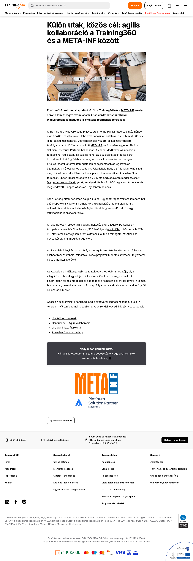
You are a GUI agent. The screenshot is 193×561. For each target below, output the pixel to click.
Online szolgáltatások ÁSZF (164, 475)
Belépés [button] (135, 5)
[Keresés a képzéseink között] (69, 5)
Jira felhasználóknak (64, 318)
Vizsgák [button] (112, 13)
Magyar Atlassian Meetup (62, 182)
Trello (126, 276)
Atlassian (136, 250)
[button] (169, 5)
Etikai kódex (108, 469)
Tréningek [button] (97, 13)
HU (177, 5)
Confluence (106, 276)
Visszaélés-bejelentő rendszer (118, 482)
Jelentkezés (156, 462)
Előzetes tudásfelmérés (65, 482)
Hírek (7, 462)
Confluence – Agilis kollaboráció (71, 323)
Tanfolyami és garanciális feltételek (169, 469)
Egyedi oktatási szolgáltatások (69, 489)
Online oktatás (61, 462)
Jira (93, 276)
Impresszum (11, 475)
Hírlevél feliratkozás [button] (175, 440)
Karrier (8, 482)
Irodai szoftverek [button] (77, 13)
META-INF (127, 110)
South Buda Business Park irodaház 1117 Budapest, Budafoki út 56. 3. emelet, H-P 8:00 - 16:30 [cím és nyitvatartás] (107, 440)
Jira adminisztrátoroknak (66, 327)
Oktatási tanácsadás (64, 475)
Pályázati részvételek (113, 503)
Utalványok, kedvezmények (164, 482)
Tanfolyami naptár (132, 13)
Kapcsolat (178, 13)
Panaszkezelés (110, 475)
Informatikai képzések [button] (50, 13)
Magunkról (10, 469)
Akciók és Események (157, 13)
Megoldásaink (13, 13)
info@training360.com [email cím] (57, 440)
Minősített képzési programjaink (118, 496)
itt (110, 358)
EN (185, 5)
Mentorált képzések (63, 469)
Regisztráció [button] (154, 5)
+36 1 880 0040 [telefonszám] (18, 440)
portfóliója (113, 229)
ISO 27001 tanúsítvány (113, 489)
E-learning (29, 13)
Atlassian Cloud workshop (67, 332)
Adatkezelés (108, 462)
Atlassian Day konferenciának (93, 187)
